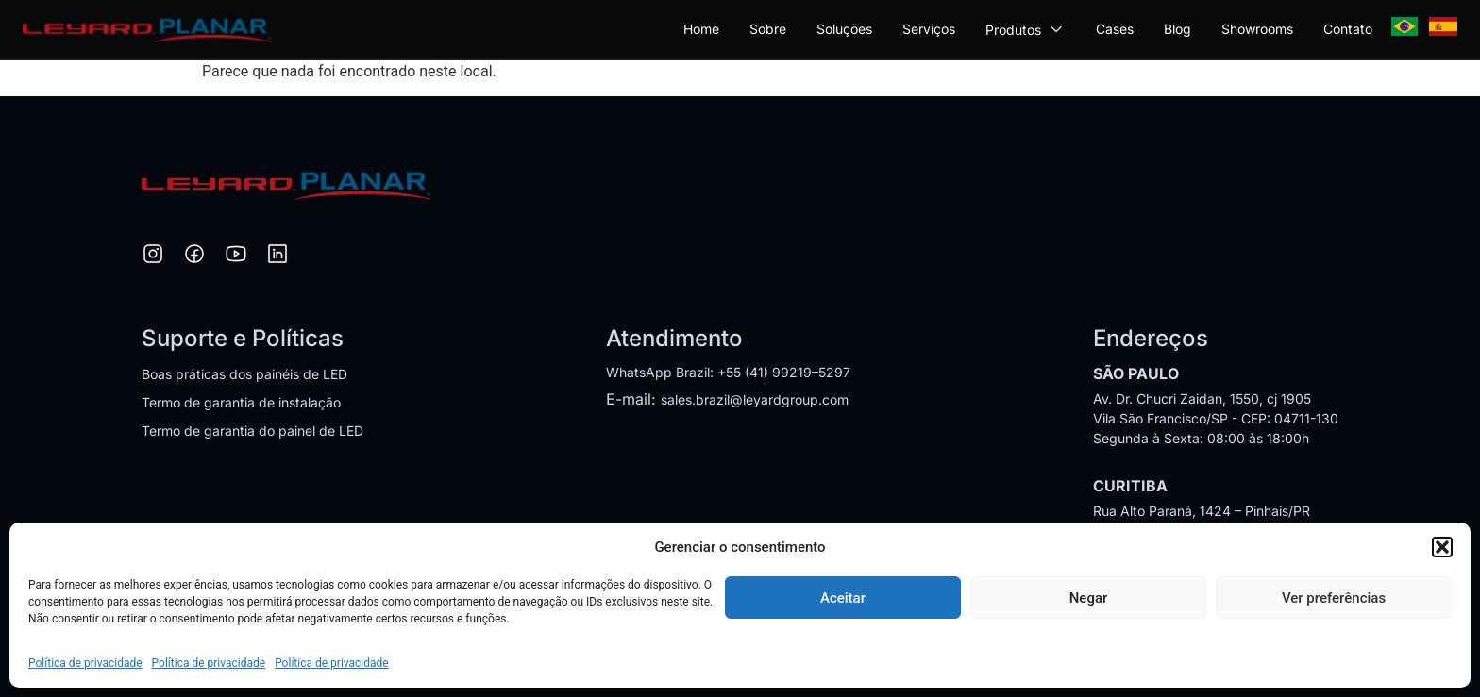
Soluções (844, 29)
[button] (1442, 547)
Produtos (1025, 29)
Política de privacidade (85, 663)
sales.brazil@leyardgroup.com (755, 399)
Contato (1347, 29)
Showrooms (1257, 29)
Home (701, 29)
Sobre (767, 29)
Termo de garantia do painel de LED (252, 431)
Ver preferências (1334, 597)
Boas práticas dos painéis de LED (244, 374)
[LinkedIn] (277, 256)
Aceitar (843, 597)
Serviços (928, 29)
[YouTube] (236, 256)
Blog (1177, 29)
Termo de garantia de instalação (241, 402)
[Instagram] (153, 256)
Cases (1115, 29)
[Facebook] (194, 256)
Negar (1088, 597)
